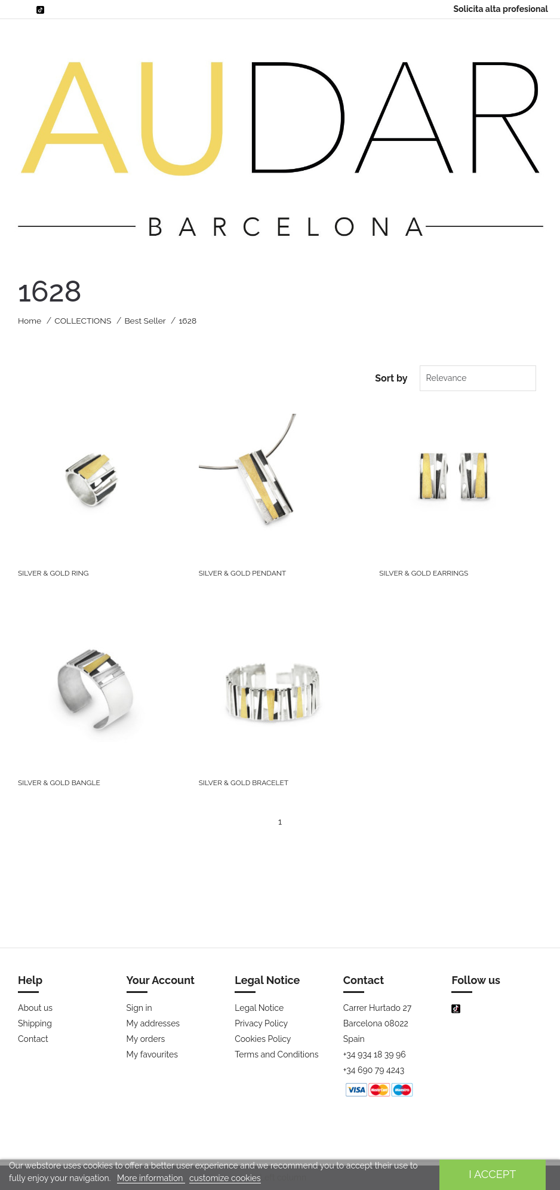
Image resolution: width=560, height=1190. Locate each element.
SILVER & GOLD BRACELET (243, 783)
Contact (33, 1039)
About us (35, 1008)
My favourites (152, 1054)
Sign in (139, 1008)
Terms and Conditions (276, 1054)
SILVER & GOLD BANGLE (59, 783)
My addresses (153, 1023)
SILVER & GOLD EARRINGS (423, 573)
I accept (492, 1174)
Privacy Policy (261, 1023)
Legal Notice (259, 1008)
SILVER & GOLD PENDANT (243, 573)
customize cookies (225, 1178)
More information (151, 1178)
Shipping (35, 1023)
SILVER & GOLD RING (53, 573)
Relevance (443, 378)
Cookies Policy (263, 1039)
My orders (146, 1039)
